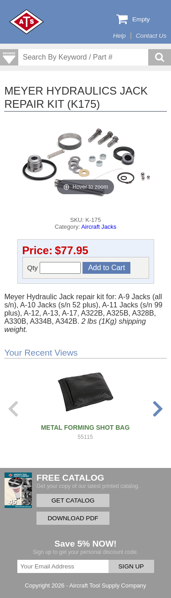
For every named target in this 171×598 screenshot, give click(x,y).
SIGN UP (131, 566)
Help (119, 35)
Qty (54, 268)
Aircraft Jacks (98, 226)
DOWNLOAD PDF (72, 518)
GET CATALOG (73, 500)
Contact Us (151, 35)
